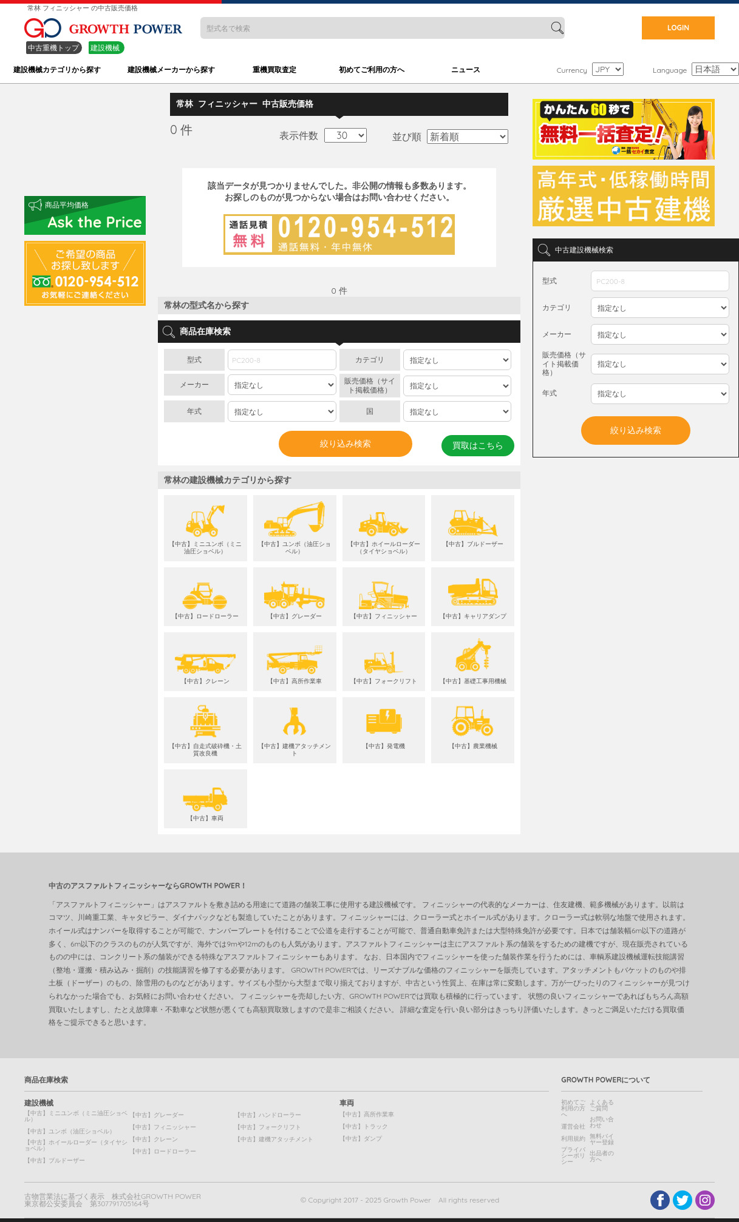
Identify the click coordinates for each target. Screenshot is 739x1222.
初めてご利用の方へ (371, 69)
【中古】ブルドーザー (54, 1160)
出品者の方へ (602, 1156)
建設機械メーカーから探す (171, 69)
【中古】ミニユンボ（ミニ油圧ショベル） (76, 1116)
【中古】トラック (363, 1126)
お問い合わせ (602, 1122)
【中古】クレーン (153, 1139)
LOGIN (678, 27)
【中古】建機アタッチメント (273, 1139)
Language (670, 70)
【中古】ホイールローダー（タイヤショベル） (76, 1145)
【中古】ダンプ (360, 1139)
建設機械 (105, 47)
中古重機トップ (53, 47)
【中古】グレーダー (156, 1115)
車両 (346, 1103)
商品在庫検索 (46, 1080)
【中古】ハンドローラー (267, 1115)
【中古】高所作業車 (366, 1114)
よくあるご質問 (602, 1105)
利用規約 (573, 1139)
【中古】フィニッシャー (162, 1127)
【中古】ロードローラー (162, 1151)
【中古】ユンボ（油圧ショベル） (69, 1131)
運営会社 (573, 1126)
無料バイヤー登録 (602, 1139)
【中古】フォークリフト (267, 1127)
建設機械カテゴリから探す (57, 69)
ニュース (465, 69)
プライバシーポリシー (573, 1156)
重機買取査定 (274, 69)
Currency (572, 70)
